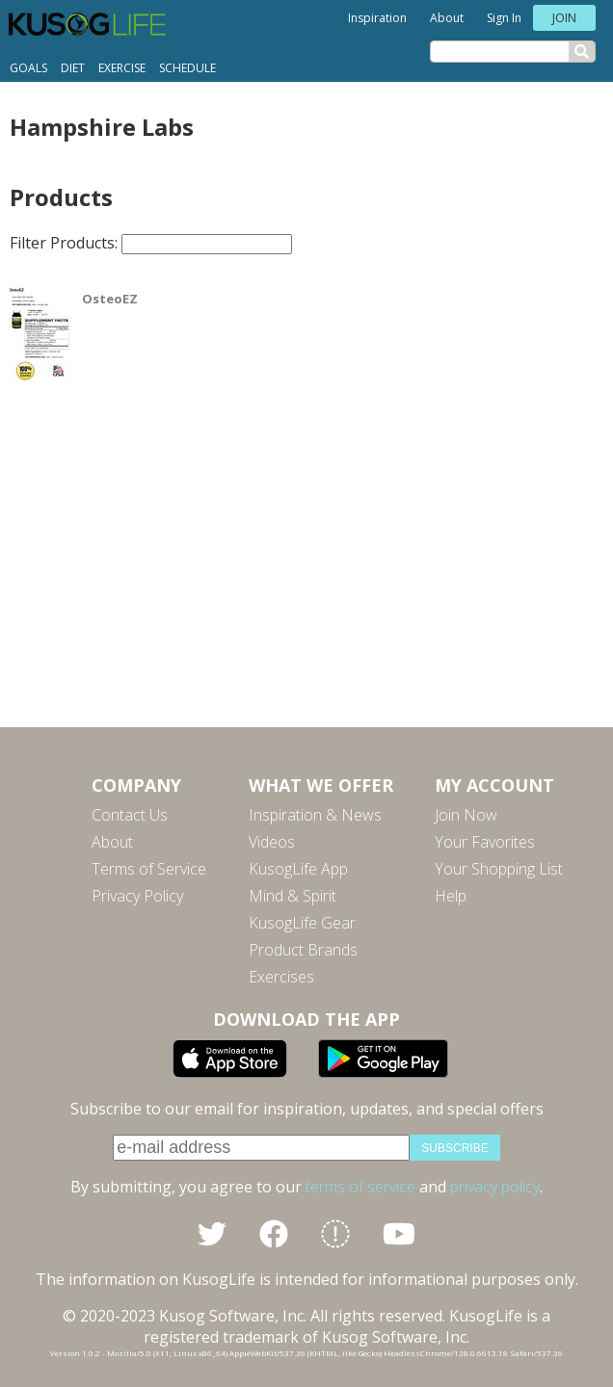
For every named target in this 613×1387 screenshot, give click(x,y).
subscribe (454, 1148)
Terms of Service (149, 868)
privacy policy (495, 1186)
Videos (272, 841)
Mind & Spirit (292, 895)
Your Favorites (485, 841)
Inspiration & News (315, 814)
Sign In (504, 18)
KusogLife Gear (302, 922)
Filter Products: (151, 242)
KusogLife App (298, 868)
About (447, 18)
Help (450, 895)
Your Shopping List (499, 868)
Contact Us (130, 814)
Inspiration (377, 18)
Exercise (122, 68)
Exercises (281, 976)
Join (564, 18)
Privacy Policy (137, 895)
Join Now (466, 814)
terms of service (360, 1186)
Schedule (187, 68)
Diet (73, 68)
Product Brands (303, 949)
